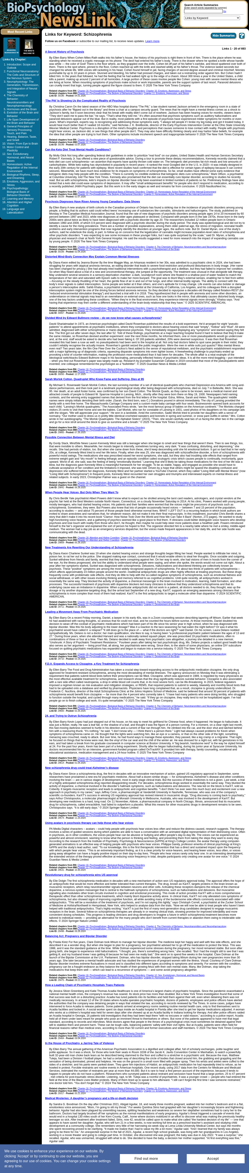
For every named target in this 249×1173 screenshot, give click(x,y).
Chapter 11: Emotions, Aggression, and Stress (166, 93)
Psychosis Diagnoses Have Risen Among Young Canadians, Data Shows (92, 201)
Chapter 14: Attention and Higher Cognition (98, 540)
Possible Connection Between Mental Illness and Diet (80, 437)
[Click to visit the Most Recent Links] (20, 35)
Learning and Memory (20, 198)
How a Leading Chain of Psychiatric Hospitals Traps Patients (84, 985)
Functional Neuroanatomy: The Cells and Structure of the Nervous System (23, 75)
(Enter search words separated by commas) (205, 8)
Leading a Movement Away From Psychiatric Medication (81, 611)
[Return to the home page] (60, 14)
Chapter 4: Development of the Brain (161, 249)
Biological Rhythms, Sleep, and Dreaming (23, 176)
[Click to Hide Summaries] (223, 38)
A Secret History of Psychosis (64, 51)
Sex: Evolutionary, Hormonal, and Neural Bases (20, 157)
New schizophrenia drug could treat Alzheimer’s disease (82, 767)
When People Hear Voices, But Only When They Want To (81, 492)
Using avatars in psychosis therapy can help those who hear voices (89, 822)
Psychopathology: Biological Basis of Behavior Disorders (18, 192)
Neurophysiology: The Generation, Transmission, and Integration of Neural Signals (23, 87)
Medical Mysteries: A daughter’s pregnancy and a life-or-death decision (91, 1098)
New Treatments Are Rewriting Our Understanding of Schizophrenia (89, 547)
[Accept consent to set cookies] (216, 1158)
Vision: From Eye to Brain (22, 143)
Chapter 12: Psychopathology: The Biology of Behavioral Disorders (110, 93)
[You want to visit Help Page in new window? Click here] (242, 38)
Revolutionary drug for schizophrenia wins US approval (81, 874)
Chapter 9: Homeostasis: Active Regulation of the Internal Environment (178, 194)
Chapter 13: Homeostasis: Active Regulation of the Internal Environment (181, 192)
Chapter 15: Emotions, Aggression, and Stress (168, 91)
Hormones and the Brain (22, 109)
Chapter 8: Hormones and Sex (159, 977)
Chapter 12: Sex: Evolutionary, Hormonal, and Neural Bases (175, 975)
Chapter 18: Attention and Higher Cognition (99, 537)
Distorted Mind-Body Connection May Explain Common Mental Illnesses (92, 256)
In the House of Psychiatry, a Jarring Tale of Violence (79, 1043)
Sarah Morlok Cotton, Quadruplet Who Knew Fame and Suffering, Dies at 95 (94, 379)
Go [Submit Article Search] (224, 11)
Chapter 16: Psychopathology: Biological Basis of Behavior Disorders (111, 91)
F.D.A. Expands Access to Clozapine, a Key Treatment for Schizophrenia (92, 663)
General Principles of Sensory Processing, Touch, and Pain (19, 130)
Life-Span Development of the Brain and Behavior (23, 121)
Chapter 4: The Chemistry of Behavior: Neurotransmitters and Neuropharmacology (186, 247)
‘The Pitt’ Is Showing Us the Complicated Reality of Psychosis (85, 100)
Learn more (152, 41)
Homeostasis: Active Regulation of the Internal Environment (22, 168)
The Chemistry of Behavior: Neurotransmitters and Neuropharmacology (20, 100)
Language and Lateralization (15, 211)
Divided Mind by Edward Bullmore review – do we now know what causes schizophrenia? (103, 317)
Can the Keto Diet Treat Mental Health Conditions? (78, 149)
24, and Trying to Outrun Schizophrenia (70, 715)
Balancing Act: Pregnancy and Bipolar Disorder (76, 936)
